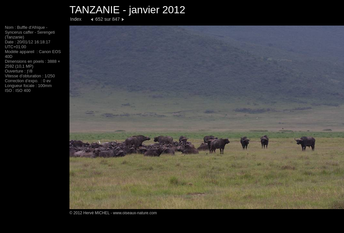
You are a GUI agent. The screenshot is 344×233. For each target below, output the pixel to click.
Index (75, 19)
